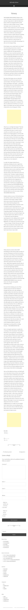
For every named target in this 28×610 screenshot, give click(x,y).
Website (3, 495)
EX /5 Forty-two (6, 547)
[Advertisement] (14, 117)
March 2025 (5, 568)
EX (3, 584)
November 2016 (6, 574)
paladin (6, 440)
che (4, 558)
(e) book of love (14, 2)
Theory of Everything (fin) (11, 555)
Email (3, 488)
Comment (4, 464)
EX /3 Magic (5, 544)
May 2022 (5, 570)
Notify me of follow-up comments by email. (5, 505)
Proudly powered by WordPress (8, 607)
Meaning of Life (6, 585)
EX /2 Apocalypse (6, 542)
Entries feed (5, 597)
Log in (4, 596)
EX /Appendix (22, 452)
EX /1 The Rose (5, 541)
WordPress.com (22, 607)
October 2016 (5, 576)
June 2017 (5, 573)
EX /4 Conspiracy (6, 545)
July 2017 (4, 571)
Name (3, 481)
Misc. (4, 587)
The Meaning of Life (7, 452)
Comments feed (6, 599)
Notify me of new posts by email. (5, 513)
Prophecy (5, 588)
